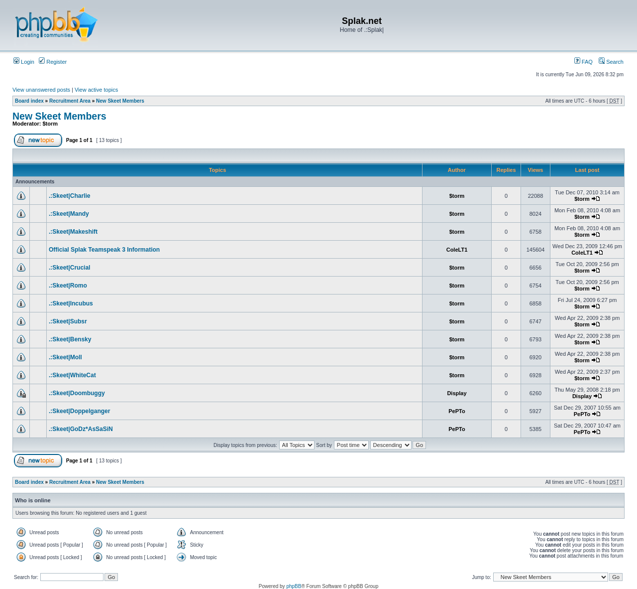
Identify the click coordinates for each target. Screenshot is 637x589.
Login (23, 62)
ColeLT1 (457, 250)
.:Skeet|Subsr (68, 321)
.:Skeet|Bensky (70, 339)
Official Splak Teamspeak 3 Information (104, 249)
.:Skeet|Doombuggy (77, 393)
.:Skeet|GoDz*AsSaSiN (81, 429)
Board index (29, 101)
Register (53, 62)
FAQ (583, 62)
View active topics (96, 90)
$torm (50, 124)
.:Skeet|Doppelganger (79, 411)
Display (456, 393)
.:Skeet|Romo (68, 285)
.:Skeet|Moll (65, 357)
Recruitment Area (70, 101)
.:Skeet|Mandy (69, 213)
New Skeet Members (120, 101)
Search (611, 62)
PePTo (456, 411)
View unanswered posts (41, 90)
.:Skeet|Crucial (69, 267)
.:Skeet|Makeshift (73, 231)
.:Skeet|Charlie (69, 195)
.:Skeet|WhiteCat (72, 375)
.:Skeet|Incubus (71, 303)
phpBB (293, 586)
